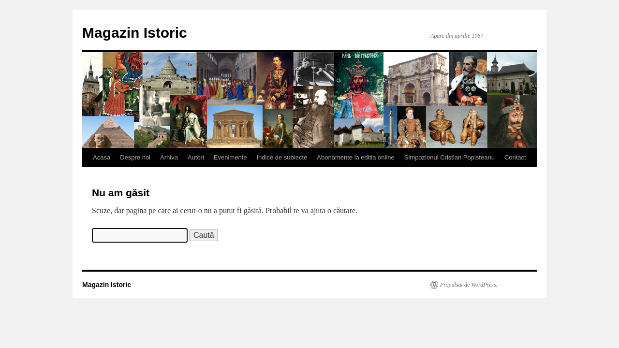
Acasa (101, 157)
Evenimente (230, 157)
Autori (196, 157)
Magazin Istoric (134, 33)
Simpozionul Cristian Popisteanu (449, 157)
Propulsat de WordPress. (469, 284)
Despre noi (135, 157)
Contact (515, 157)
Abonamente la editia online (355, 157)
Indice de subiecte (282, 157)
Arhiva (169, 157)
